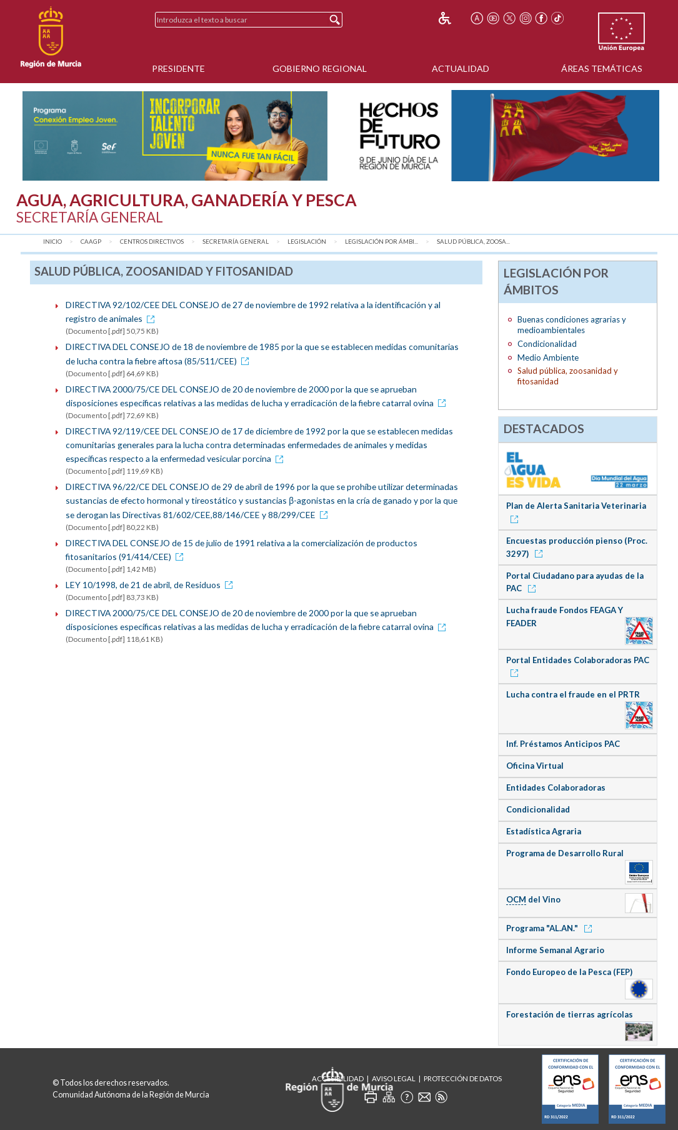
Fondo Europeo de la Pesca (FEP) (569, 972)
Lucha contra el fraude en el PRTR (573, 694)
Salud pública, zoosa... (473, 241)
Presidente (178, 68)
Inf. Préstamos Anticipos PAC (563, 744)
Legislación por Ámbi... (381, 241)
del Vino (533, 899)
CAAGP (91, 241)
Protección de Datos (463, 1078)
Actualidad (460, 68)
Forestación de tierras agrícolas (569, 1014)
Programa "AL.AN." (551, 928)
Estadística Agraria (543, 831)
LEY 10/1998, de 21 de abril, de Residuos (151, 584)
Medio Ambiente (548, 357)
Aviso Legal (394, 1078)
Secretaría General (235, 241)
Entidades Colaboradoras (556, 787)
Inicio (52, 241)
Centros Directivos (152, 241)
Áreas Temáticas (601, 68)
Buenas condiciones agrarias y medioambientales (571, 324)
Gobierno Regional (319, 68)
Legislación (306, 241)
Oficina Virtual (535, 766)
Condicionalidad (547, 344)
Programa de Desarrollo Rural (565, 853)
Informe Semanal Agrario (555, 950)
